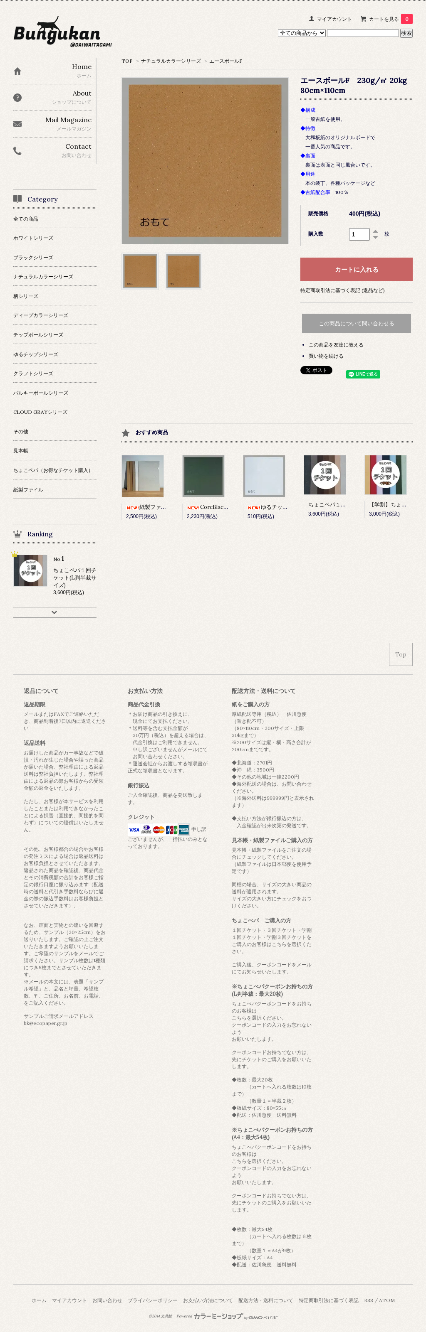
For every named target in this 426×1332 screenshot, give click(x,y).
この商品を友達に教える (336, 345)
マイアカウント (334, 19)
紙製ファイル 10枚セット (163, 507)
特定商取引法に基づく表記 (329, 1300)
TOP (127, 61)
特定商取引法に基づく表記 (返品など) (342, 290)
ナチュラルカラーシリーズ (171, 61)
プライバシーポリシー (153, 1300)
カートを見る (391, 19)
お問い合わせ (107, 1300)
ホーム (39, 1300)
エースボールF (226, 61)
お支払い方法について (208, 1300)
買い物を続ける (326, 356)
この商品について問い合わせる (356, 323)
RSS (368, 1300)
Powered (226, 1316)
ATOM (387, 1300)
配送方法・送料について (265, 1300)
